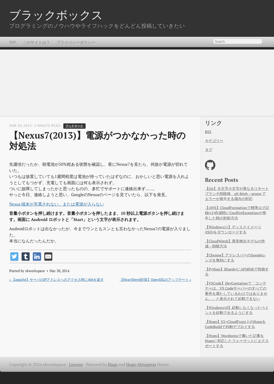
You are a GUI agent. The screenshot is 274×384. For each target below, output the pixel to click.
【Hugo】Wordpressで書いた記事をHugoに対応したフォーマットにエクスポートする (237, 340)
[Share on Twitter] (14, 256)
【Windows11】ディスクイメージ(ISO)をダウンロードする (233, 230)
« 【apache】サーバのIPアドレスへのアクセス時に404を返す (56, 279)
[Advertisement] (137, 81)
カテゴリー (214, 140)
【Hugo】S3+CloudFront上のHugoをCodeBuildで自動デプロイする (235, 324)
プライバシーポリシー (75, 42)
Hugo (112, 364)
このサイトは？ (36, 42)
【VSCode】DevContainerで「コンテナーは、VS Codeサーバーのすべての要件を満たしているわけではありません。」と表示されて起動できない (236, 291)
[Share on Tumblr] (26, 256)
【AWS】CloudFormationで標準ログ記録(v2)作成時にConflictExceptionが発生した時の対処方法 (237, 212)
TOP (12, 42)
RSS (208, 131)
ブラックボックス (56, 14)
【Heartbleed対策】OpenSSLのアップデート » (155, 279)
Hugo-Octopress (141, 364)
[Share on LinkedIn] (37, 256)
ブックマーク (74, 126)
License (76, 364)
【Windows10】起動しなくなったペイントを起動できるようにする (236, 310)
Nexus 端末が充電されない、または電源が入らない (56, 204)
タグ (208, 149)
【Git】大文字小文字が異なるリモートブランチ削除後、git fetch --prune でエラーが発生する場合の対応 (237, 193)
